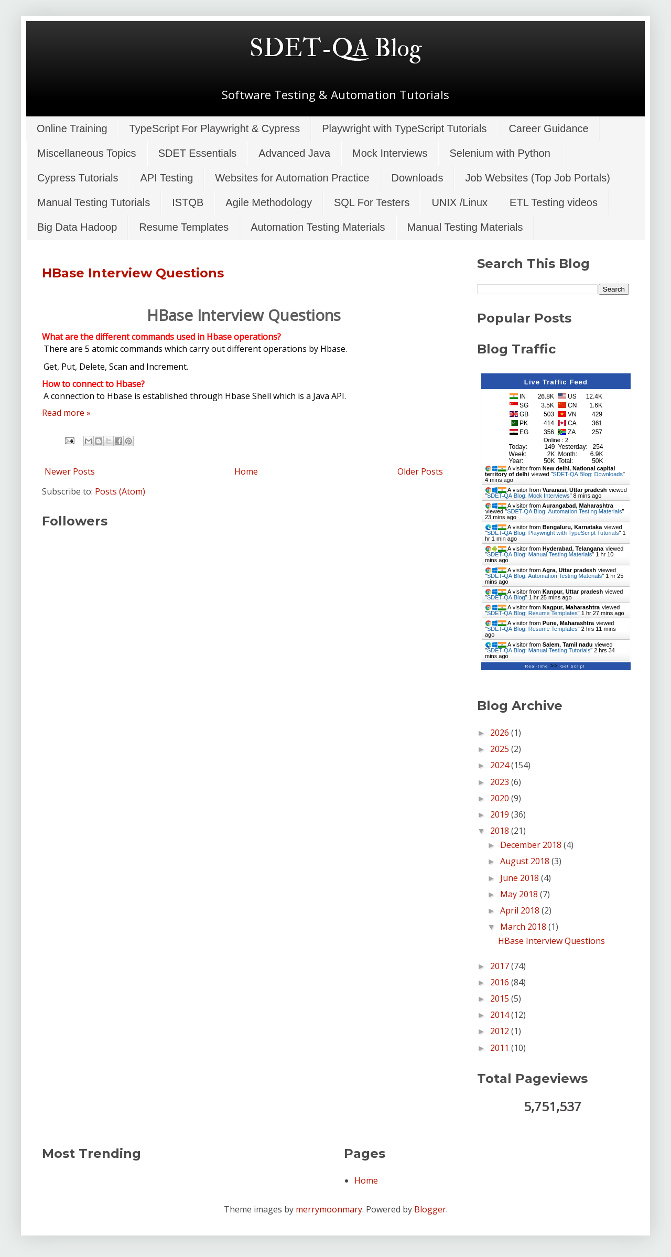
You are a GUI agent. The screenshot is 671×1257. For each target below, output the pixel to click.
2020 (500, 798)
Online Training (72, 128)
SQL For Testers (372, 202)
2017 (500, 966)
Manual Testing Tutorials (93, 202)
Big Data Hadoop (77, 227)
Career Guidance (548, 128)
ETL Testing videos (554, 202)
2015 (500, 998)
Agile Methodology (268, 202)
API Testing (166, 178)
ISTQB (187, 202)
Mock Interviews (389, 153)
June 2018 (520, 878)
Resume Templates (184, 227)
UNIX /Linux (459, 202)
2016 (500, 982)
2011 (500, 1048)
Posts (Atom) (120, 491)
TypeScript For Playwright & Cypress (214, 128)
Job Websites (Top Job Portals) (537, 178)
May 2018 (520, 894)
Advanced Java (294, 153)
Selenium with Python (499, 153)
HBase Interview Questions (133, 273)
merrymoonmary (329, 1209)
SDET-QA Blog (336, 48)
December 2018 (532, 845)
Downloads (417, 178)
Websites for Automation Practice (292, 178)
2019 (500, 814)
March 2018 (524, 926)
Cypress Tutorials (77, 178)
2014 (500, 1014)
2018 (500, 830)
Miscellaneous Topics (86, 153)
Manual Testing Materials (465, 227)
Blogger (430, 1209)
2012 (500, 1031)
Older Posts (420, 471)
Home (246, 471)
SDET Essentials (197, 153)
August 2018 (525, 861)
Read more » (66, 412)
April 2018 (521, 910)
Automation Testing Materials (318, 227)
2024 (500, 765)
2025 (500, 749)
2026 (500, 732)
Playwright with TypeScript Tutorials (404, 128)
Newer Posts (70, 471)
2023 (500, 782)
